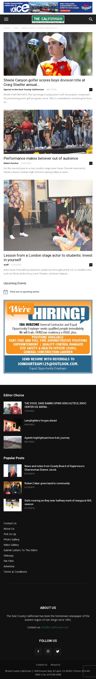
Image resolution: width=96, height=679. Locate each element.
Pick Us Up (10, 534)
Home (7, 27)
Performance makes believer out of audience (41, 158)
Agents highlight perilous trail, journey (47, 437)
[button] (91, 19)
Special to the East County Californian (24, 89)
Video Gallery (11, 544)
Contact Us (10, 523)
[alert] (48, 292)
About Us (9, 528)
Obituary (9, 555)
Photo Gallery (11, 539)
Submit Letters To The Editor (20, 550)
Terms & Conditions (15, 571)
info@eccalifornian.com (55, 627)
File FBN (9, 561)
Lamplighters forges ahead (40, 420)
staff (6, 264)
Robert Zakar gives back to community (47, 483)
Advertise (9, 566)
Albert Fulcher (11, 163)
